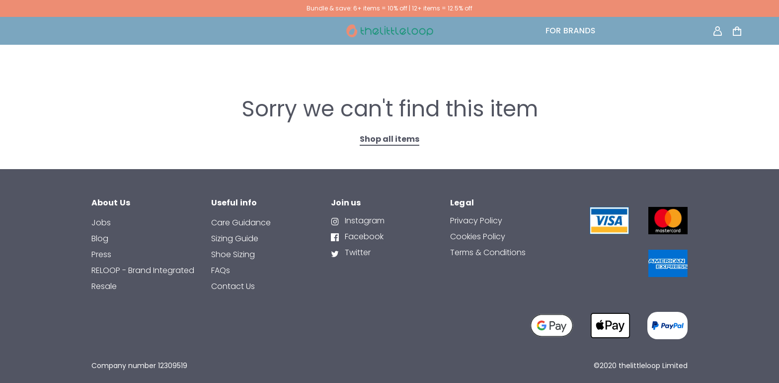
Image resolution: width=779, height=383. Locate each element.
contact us (233, 286)
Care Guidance (241, 222)
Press (101, 254)
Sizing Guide (234, 238)
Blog (99, 238)
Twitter (357, 252)
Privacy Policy (476, 220)
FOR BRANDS (570, 30)
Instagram (364, 220)
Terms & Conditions (488, 252)
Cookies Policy (477, 236)
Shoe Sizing (233, 254)
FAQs (220, 270)
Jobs (101, 222)
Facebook (363, 236)
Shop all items (389, 139)
